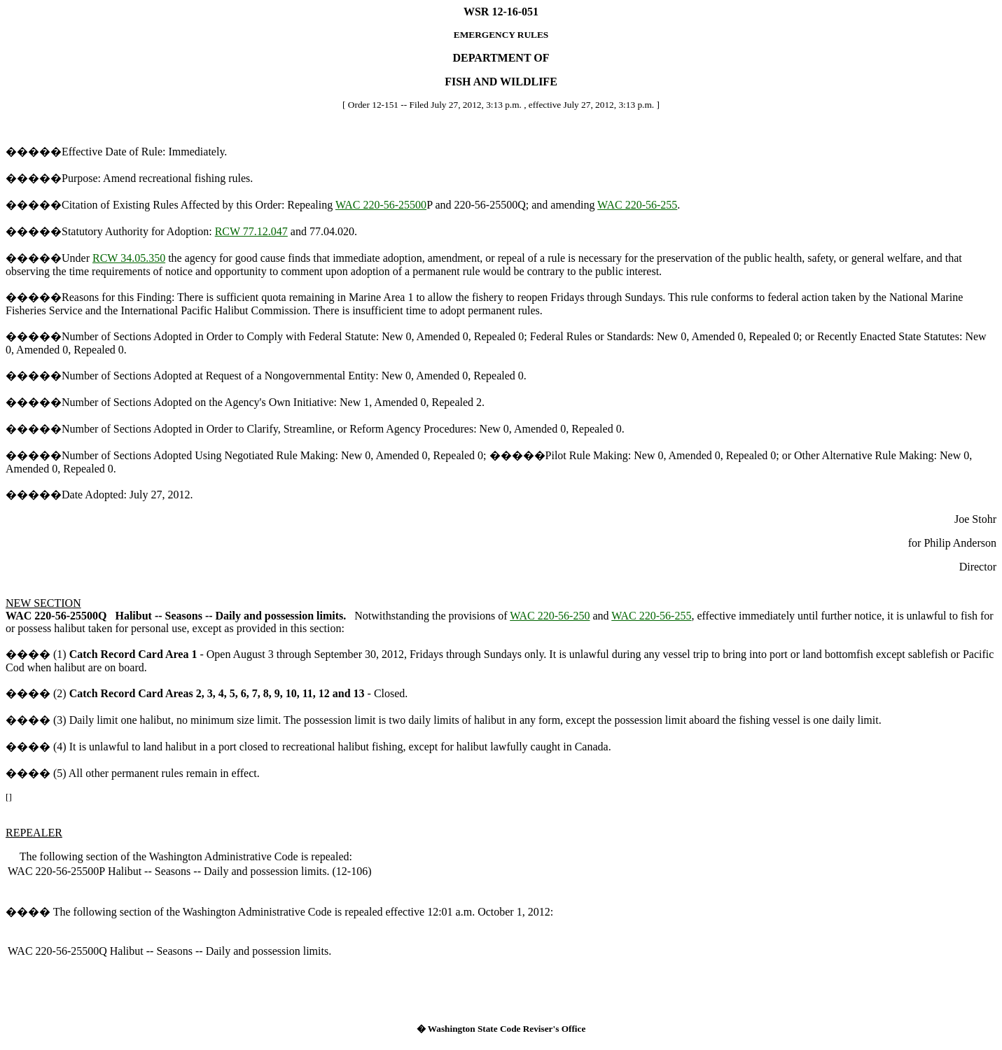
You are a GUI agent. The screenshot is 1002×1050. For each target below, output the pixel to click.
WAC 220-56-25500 (380, 205)
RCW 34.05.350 (128, 258)
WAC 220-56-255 (637, 205)
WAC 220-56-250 (550, 616)
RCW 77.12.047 (251, 231)
